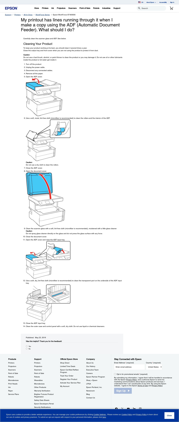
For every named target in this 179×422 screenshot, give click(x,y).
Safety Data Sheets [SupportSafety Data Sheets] (41, 400)
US (140, 2)
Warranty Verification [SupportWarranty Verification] (42, 391)
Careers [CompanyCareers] (89, 373)
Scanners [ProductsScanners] (12, 370)
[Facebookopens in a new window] (116, 408)
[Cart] (171, 8)
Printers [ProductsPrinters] (11, 363)
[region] (89, 415)
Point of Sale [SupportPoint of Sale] (39, 373)
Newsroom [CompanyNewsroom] (90, 391)
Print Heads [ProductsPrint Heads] (12, 384)
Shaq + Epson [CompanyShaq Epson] (91, 380)
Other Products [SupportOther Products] (40, 387)
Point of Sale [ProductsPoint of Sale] (13, 373)
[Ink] (52, 8)
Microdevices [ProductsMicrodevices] (13, 380)
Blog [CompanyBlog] (88, 394)
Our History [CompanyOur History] (90, 366)
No (30, 349)
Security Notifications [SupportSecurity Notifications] (42, 407)
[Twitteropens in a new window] (122, 408)
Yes (30, 346)
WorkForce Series (43, 15)
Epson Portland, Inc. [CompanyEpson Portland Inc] (94, 387)
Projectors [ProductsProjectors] (12, 366)
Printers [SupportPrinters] (37, 363)
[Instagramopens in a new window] (140, 408)
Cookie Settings (100, 415)
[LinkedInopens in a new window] (134, 408)
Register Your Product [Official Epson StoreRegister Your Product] (68, 379)
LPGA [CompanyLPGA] (88, 384)
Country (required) (153, 363)
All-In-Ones (28, 15)
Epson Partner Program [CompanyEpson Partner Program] (95, 377)
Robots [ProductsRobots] (11, 377)
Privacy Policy (131, 380)
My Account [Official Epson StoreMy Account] (64, 386)
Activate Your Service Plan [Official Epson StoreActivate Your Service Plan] (70, 383)
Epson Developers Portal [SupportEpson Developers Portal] (44, 404)
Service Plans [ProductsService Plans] (13, 394)
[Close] (169, 415)
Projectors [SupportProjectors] (38, 366)
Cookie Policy (127, 415)
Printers (17, 15)
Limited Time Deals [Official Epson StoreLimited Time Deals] (67, 366)
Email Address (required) (124, 363)
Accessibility (163, 2)
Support (8, 15)
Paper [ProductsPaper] (10, 391)
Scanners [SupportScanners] (38, 370)
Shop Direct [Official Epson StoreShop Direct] (64, 363)
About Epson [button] (151, 2)
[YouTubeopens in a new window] (128, 408)
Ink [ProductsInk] (9, 387)
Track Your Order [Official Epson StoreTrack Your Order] (66, 376)
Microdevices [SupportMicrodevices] (39, 384)
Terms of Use (142, 386)
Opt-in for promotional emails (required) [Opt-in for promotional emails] (132, 374)
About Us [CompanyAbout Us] (89, 363)
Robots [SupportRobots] (37, 377)
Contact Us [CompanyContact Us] (90, 398)
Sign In (172, 2)
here (104, 417)
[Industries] (106, 8)
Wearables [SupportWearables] (38, 380)
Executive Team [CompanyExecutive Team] (92, 370)
